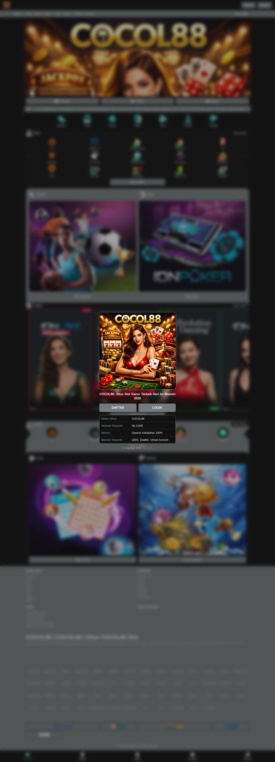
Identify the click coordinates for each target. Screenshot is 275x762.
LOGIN (157, 407)
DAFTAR (118, 407)
